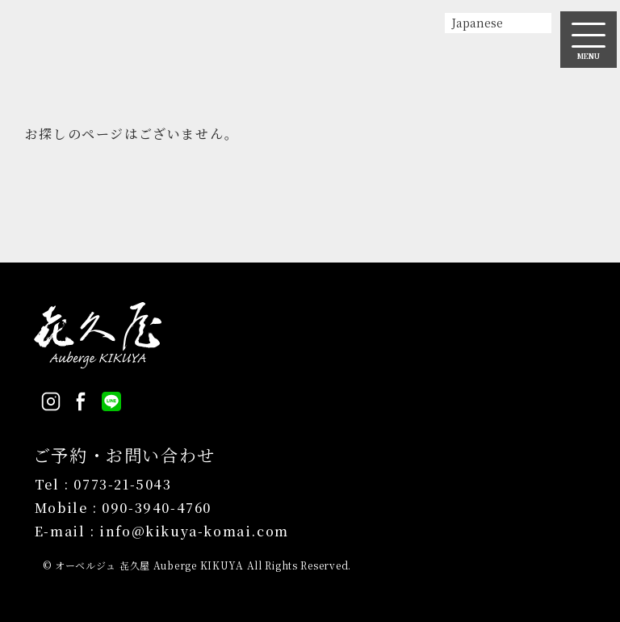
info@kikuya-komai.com (194, 531)
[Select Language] (498, 23)
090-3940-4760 (157, 507)
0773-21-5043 (122, 484)
